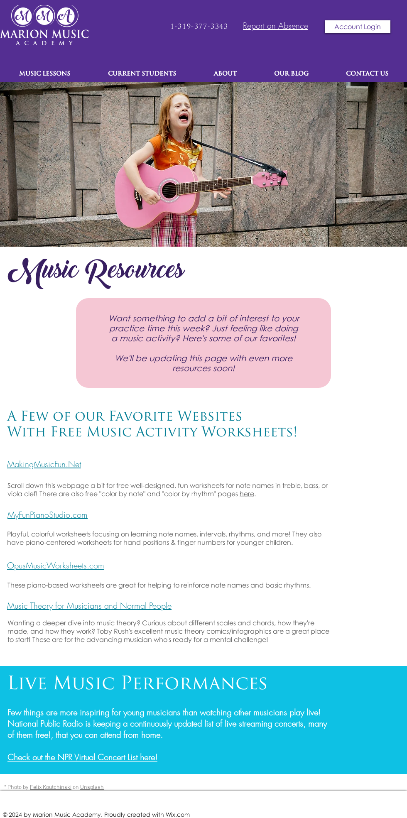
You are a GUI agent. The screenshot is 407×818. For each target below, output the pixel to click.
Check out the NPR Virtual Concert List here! (82, 757)
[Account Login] (357, 26)
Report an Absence (275, 25)
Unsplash (92, 787)
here (247, 494)
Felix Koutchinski (50, 787)
